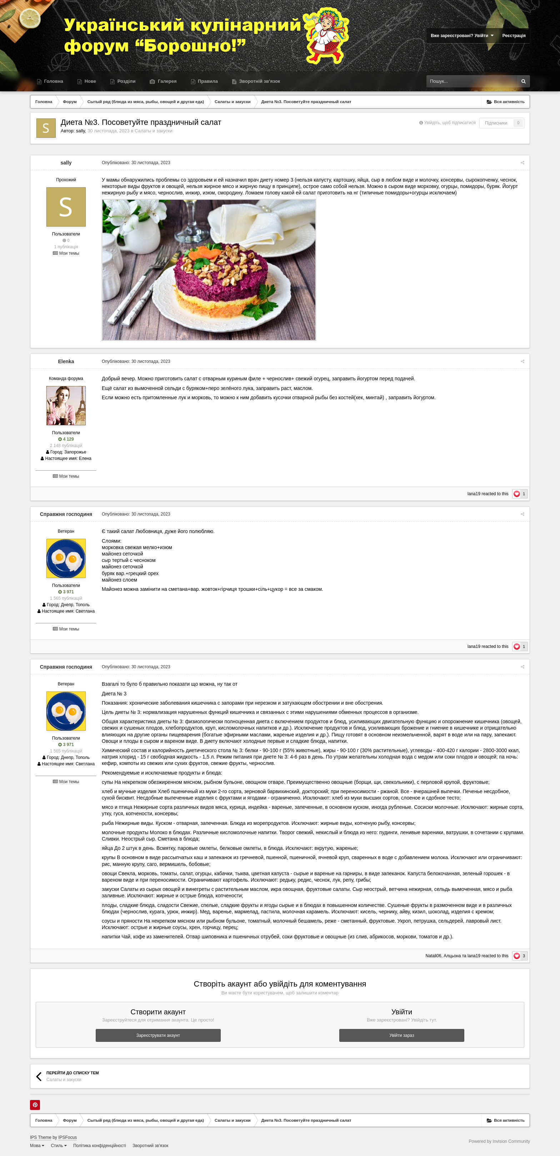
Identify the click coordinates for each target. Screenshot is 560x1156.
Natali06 (433, 955)
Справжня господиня (66, 514)
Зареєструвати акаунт (158, 1035)
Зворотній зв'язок (259, 81)
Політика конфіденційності (99, 1145)
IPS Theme (40, 1137)
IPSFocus (67, 1137)
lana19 (474, 493)
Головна (53, 81)
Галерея (166, 81)
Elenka (66, 361)
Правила (207, 81)
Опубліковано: (136, 162)
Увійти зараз (402, 1035)
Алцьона (452, 955)
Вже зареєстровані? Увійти (462, 35)
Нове (89, 81)
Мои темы (66, 253)
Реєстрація (514, 35)
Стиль (58, 1145)
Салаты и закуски (153, 130)
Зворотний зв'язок (150, 1145)
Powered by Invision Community (499, 1141)
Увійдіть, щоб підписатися (450, 122)
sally (80, 130)
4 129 (66, 439)
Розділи (125, 81)
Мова (37, 1145)
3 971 (66, 591)
